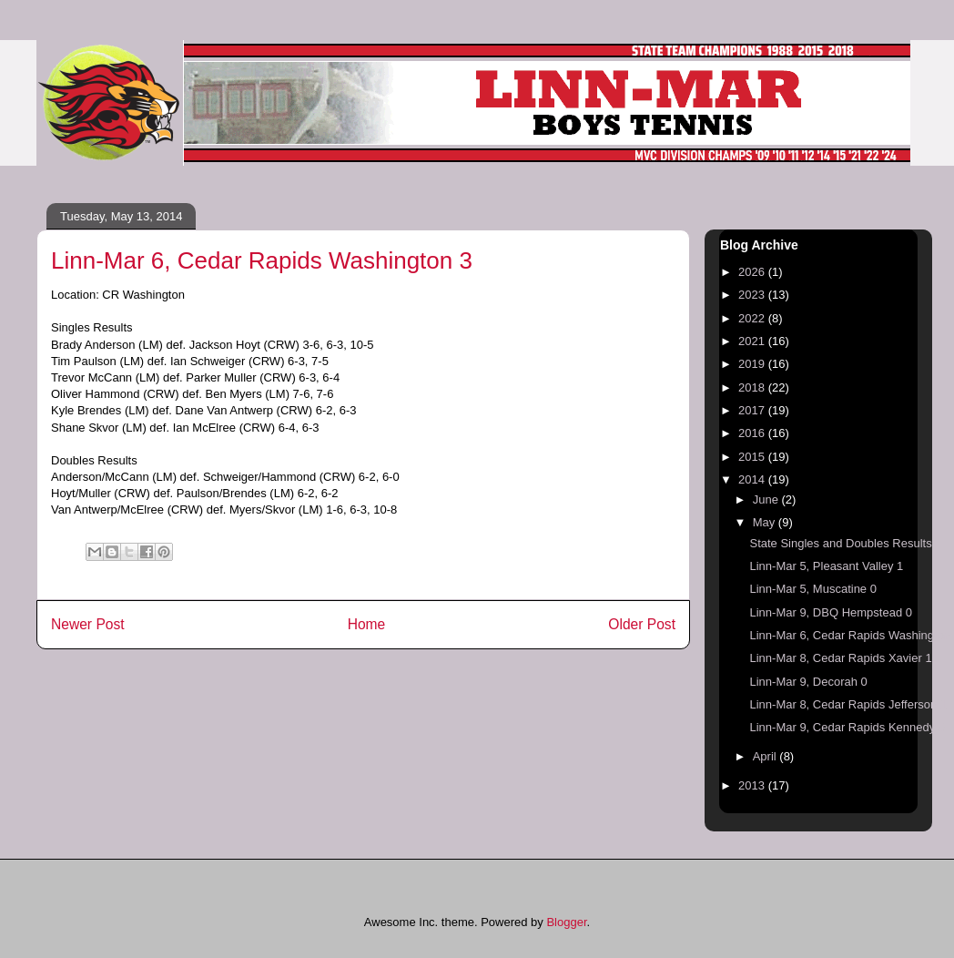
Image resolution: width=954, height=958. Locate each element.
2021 (753, 341)
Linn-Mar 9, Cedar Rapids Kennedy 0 (847, 727)
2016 (753, 433)
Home (367, 624)
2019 (753, 364)
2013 (753, 785)
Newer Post (88, 624)
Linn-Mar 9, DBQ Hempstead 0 (830, 612)
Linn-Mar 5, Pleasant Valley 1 (826, 566)
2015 (753, 457)
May (765, 522)
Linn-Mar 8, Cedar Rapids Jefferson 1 (848, 704)
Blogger (566, 922)
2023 (753, 294)
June (767, 499)
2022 (753, 318)
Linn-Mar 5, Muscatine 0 (812, 589)
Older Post (641, 624)
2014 (753, 479)
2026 (753, 272)
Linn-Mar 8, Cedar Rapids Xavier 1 (840, 658)
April (766, 756)
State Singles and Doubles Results (840, 543)
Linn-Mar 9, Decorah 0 (808, 681)
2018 (753, 387)
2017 (753, 410)
